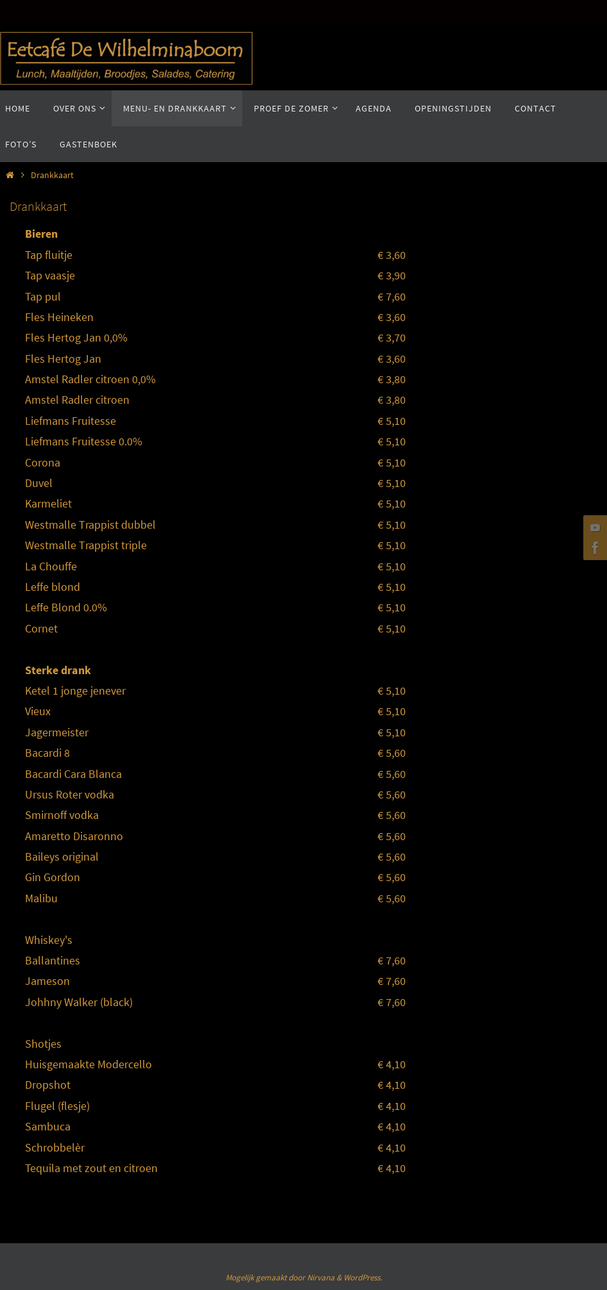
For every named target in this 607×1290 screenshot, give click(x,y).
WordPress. (363, 1277)
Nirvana (321, 1277)
